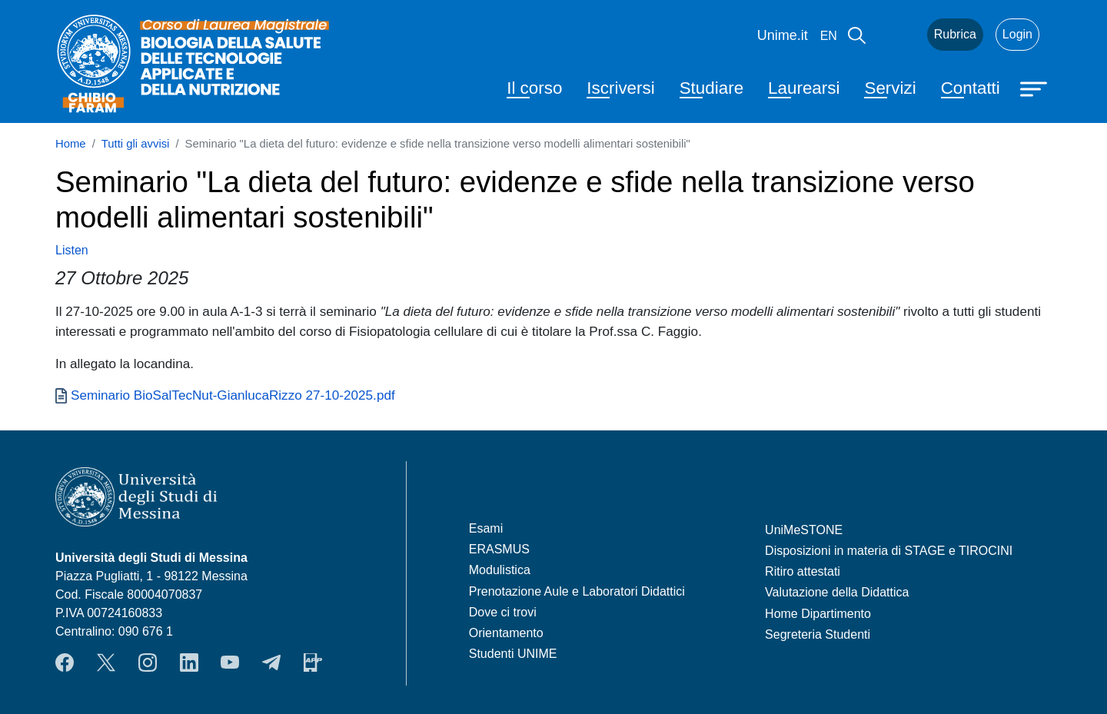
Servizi (890, 88)
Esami (486, 528)
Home (70, 144)
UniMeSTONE (804, 529)
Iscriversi (620, 88)
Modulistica (499, 569)
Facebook (64, 662)
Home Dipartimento (818, 613)
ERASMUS (499, 549)
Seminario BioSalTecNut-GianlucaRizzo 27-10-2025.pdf (233, 395)
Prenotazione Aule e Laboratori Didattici (577, 591)
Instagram (147, 662)
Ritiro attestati (802, 571)
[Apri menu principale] (1035, 88)
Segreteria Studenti (817, 634)
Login (1017, 34)
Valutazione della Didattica (837, 592)
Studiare (711, 88)
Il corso (534, 88)
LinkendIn (189, 662)
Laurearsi (803, 88)
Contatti (970, 88)
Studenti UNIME (513, 653)
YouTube (230, 662)
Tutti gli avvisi (135, 144)
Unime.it (782, 35)
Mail (896, 34)
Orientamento (506, 632)
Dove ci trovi (503, 612)
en (828, 35)
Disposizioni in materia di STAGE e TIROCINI (888, 550)
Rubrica (955, 34)
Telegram (271, 662)
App (313, 662)
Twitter (106, 662)
